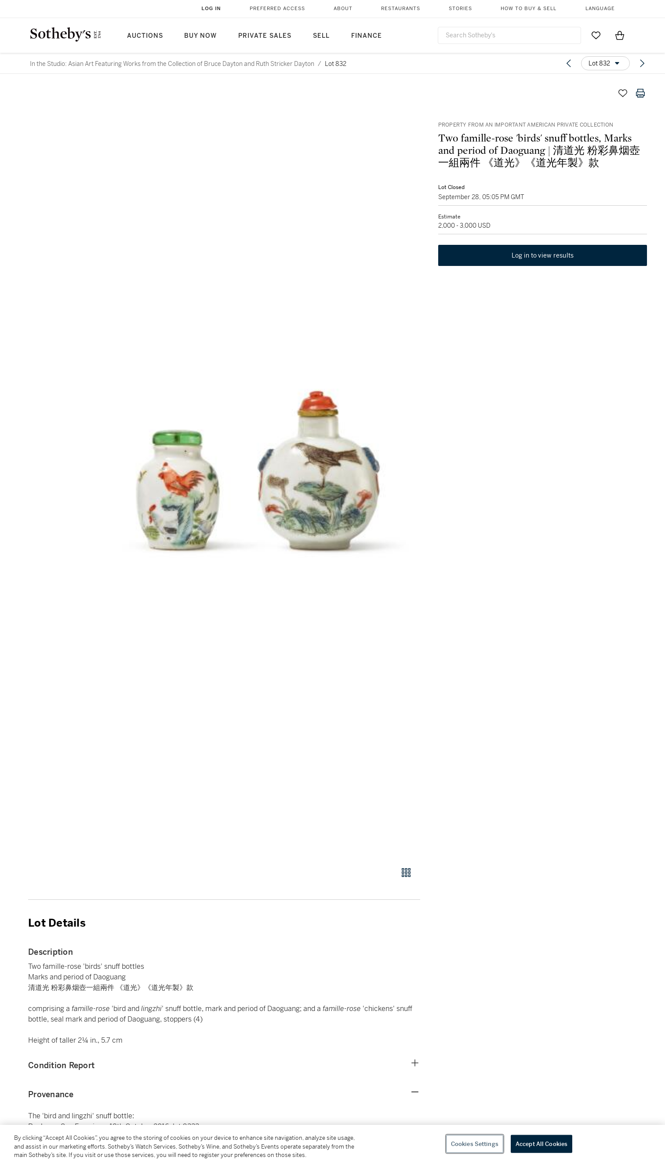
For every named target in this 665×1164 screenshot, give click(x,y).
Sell (321, 36)
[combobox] (509, 35)
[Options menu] (605, 63)
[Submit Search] (570, 35)
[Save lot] (623, 93)
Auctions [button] (145, 36)
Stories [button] (460, 8)
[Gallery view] (406, 872)
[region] (332, 1144)
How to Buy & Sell (528, 8)
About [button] (343, 8)
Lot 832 (335, 64)
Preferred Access (277, 8)
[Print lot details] (640, 93)
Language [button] (600, 8)
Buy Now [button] (200, 36)
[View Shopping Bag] (619, 35)
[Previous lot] (569, 63)
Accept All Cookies (541, 1143)
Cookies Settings (474, 1143)
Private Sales (264, 36)
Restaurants (400, 8)
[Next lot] (642, 63)
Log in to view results (543, 256)
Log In (211, 8)
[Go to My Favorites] (596, 35)
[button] (257, 470)
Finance (366, 36)
